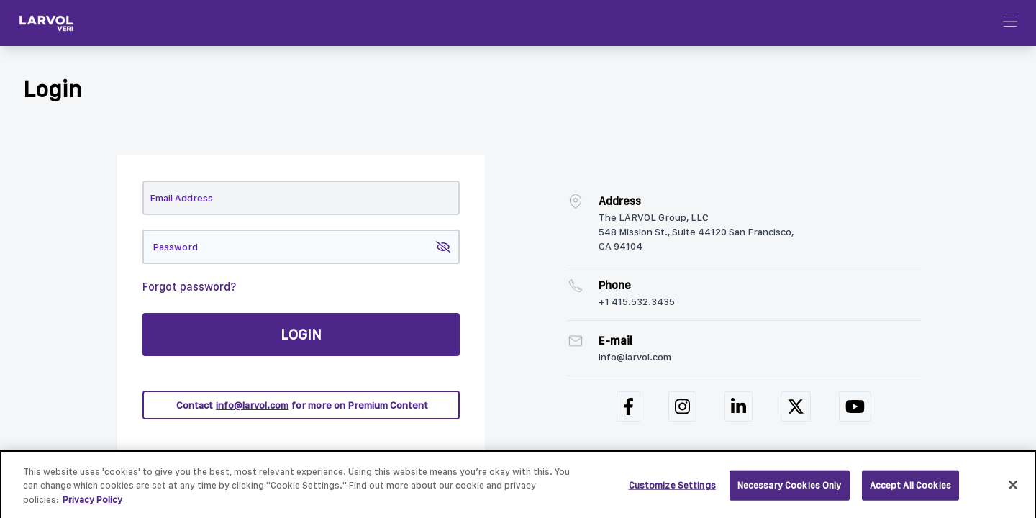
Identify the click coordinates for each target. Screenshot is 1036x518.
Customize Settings (672, 489)
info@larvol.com (252, 405)
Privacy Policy (92, 503)
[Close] (1013, 489)
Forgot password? (189, 287)
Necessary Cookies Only (789, 489)
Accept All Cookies (910, 489)
